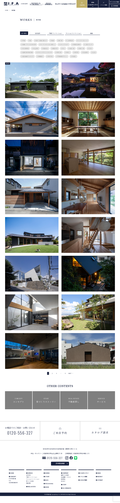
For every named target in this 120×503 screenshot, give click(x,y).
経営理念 (63, 486)
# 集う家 (60, 40)
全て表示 (24, 33)
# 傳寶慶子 (40, 56)
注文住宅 (37, 33)
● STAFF (63, 491)
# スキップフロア (63, 44)
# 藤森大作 (55, 48)
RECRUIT (63, 488)
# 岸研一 (67, 52)
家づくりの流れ (30, 488)
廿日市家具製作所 (13, 489)
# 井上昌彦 (35, 48)
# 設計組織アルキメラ (27, 56)
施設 (91, 33)
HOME (6, 10)
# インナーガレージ (82, 40)
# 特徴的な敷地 (76, 44)
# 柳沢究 (76, 52)
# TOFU (90, 48)
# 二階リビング (88, 44)
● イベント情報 (82, 483)
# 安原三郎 (58, 52)
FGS (10, 487)
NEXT (69, 373)
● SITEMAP (99, 487)
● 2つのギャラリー (83, 480)
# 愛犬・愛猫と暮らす (41, 40)
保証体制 (28, 490)
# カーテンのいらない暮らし (47, 44)
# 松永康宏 (85, 52)
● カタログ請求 (82, 487)
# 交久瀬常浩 (25, 48)
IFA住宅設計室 (12, 485)
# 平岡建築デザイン (61, 56)
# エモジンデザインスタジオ (44, 52)
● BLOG (46, 487)
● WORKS (47, 480)
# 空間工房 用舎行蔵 (27, 52)
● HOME (11, 480)
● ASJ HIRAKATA (66, 495)
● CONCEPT (12, 483)
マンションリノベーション (73, 33)
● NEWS (98, 480)
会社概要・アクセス (66, 484)
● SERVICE (29, 480)
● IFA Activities (48, 490)
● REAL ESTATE (31, 493)
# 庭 (30, 40)
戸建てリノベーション (55, 33)
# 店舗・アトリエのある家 (29, 44)
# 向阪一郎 (71, 48)
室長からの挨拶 (65, 482)
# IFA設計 (73, 56)
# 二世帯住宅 (69, 40)
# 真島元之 (45, 48)
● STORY (46, 483)
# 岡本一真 (81, 48)
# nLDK (94, 52)
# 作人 (63, 48)
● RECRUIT (99, 483)
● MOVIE (46, 494)
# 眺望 (52, 40)
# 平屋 (23, 40)
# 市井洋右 (50, 56)
